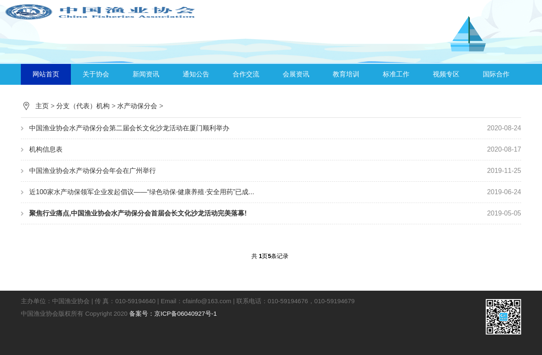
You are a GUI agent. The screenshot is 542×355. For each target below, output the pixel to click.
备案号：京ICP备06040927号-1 (173, 313)
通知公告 (196, 74)
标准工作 (396, 74)
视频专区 (446, 74)
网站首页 (46, 74)
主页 (42, 105)
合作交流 (246, 74)
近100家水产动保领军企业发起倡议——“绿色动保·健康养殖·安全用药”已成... (275, 192)
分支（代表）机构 (83, 105)
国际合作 (496, 74)
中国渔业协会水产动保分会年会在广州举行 (275, 170)
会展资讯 (296, 74)
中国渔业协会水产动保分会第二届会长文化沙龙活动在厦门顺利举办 (275, 128)
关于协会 (96, 74)
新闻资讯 (146, 74)
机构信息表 (275, 149)
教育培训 (346, 74)
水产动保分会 (137, 105)
